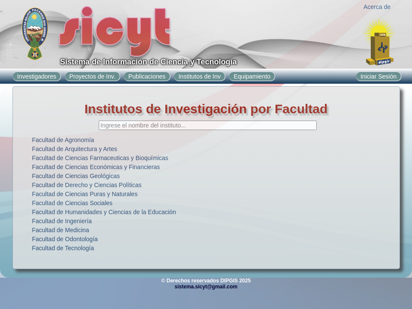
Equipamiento (251, 76)
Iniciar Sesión (378, 76)
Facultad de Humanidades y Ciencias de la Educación (104, 212)
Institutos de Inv (200, 76)
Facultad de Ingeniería (62, 221)
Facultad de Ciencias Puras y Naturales (85, 194)
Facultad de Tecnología (63, 248)
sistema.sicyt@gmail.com (206, 287)
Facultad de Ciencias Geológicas (76, 176)
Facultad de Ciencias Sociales (72, 203)
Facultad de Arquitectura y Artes (74, 148)
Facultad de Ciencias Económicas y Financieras (96, 167)
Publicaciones (146, 76)
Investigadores (36, 76)
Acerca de (377, 6)
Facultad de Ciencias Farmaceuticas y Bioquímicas (100, 157)
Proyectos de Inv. (92, 76)
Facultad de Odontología (65, 239)
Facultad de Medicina (60, 230)
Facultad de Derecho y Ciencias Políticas (87, 185)
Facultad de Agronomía (63, 139)
